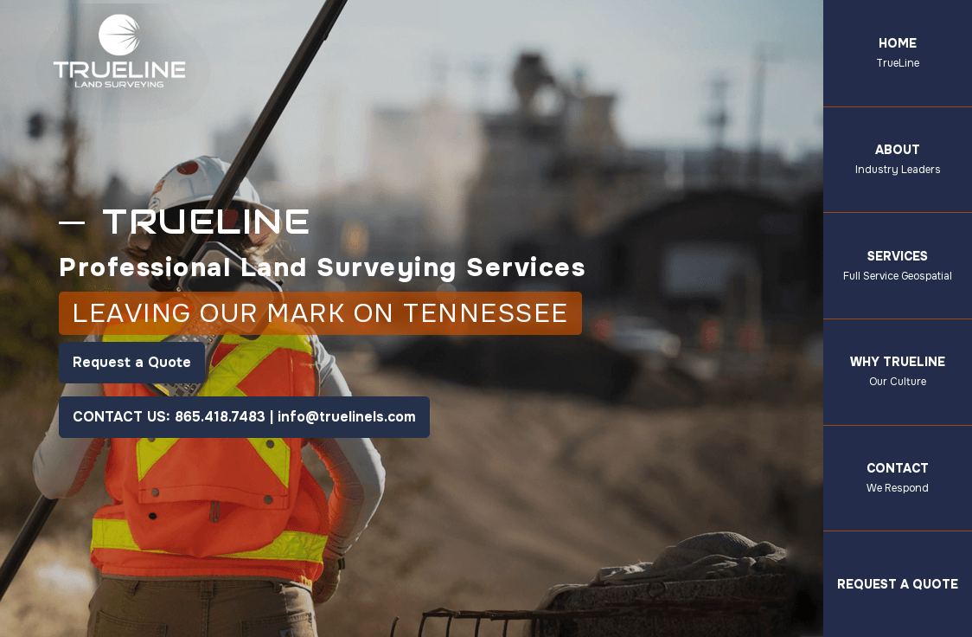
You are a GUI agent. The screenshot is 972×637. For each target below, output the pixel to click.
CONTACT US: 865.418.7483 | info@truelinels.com (244, 417)
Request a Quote (132, 362)
